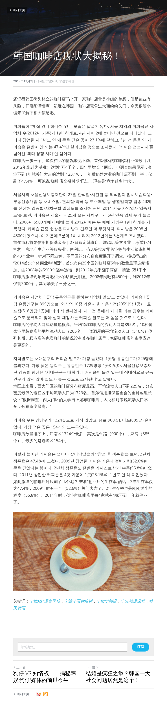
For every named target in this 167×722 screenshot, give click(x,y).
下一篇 (92, 667)
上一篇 (19, 667)
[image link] (83, 551)
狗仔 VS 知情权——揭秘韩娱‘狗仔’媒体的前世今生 (44, 676)
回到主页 (17, 10)
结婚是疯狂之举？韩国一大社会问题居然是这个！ (118, 676)
